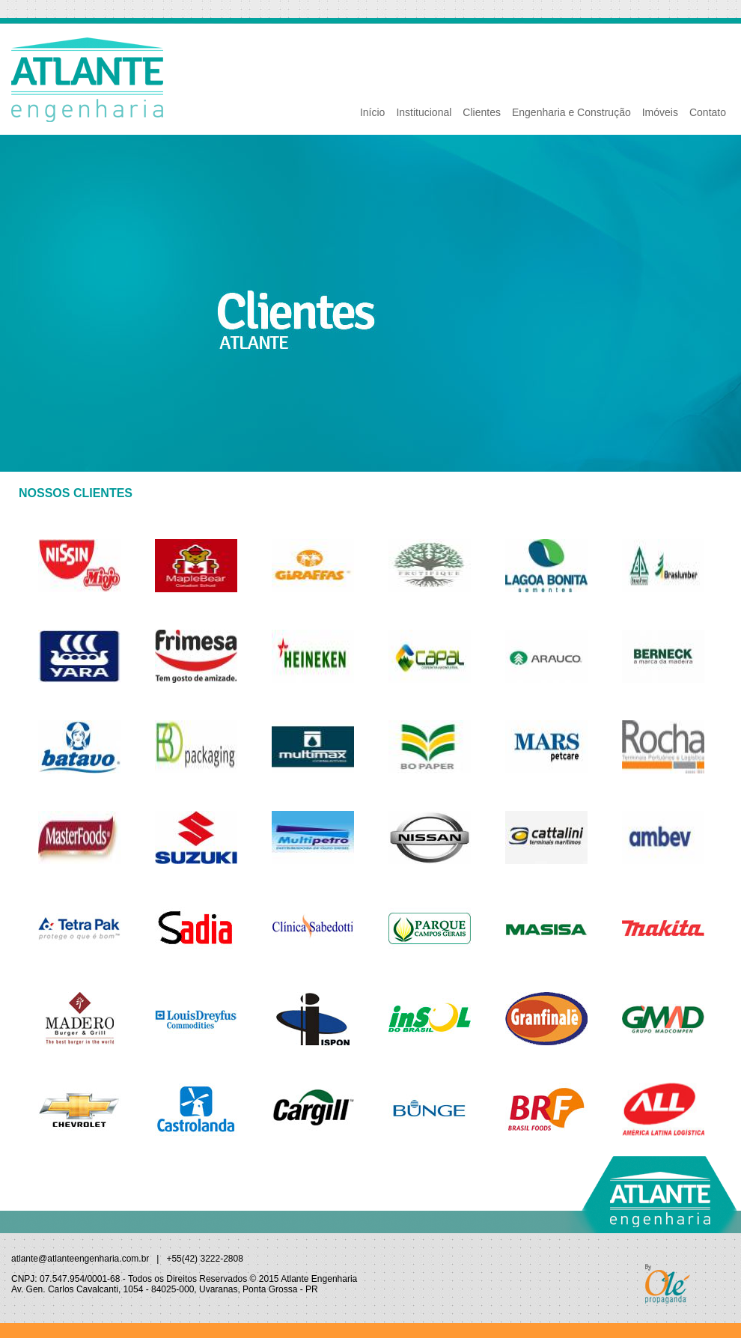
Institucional (423, 112)
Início (372, 112)
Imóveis (660, 112)
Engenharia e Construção (571, 112)
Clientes (482, 112)
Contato (707, 112)
